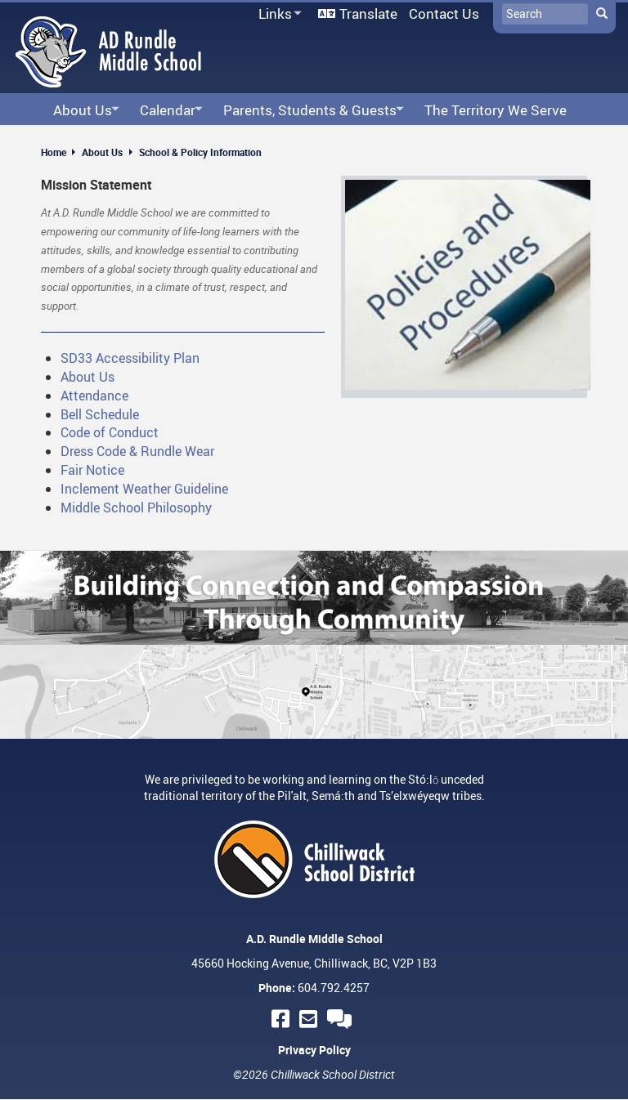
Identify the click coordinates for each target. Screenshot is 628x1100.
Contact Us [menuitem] (444, 13)
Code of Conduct (110, 432)
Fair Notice (92, 470)
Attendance (94, 396)
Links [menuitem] (277, 14)
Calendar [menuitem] (166, 111)
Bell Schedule (100, 414)
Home (53, 152)
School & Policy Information (200, 152)
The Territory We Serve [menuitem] (495, 110)
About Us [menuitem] (81, 111)
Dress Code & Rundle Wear (137, 451)
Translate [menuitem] (368, 13)
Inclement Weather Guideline (144, 489)
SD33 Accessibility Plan (130, 358)
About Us (102, 152)
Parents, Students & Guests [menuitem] (308, 111)
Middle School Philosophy (136, 507)
